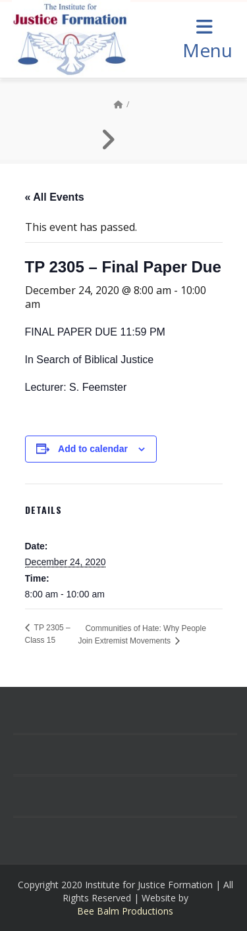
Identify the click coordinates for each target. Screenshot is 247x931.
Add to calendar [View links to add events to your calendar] (93, 448)
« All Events (54, 197)
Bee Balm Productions (125, 911)
